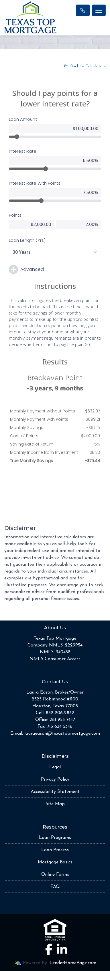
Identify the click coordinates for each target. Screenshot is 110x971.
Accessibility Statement (55, 791)
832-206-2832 (60, 713)
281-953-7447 (62, 720)
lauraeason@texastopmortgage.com (62, 733)
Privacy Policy (55, 779)
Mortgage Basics (55, 862)
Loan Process (55, 850)
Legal (55, 767)
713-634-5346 (59, 726)
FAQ (55, 887)
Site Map (55, 804)
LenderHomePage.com (73, 963)
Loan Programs (55, 837)
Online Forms (55, 874)
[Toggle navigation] (99, 10)
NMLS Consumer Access (55, 659)
